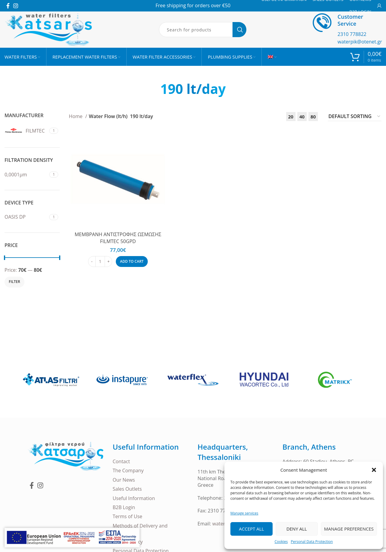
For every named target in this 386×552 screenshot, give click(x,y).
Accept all (251, 529)
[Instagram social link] (15, 5)
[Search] (202, 29)
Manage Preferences (349, 529)
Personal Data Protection (312, 541)
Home (76, 116)
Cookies (281, 541)
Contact (121, 461)
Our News (123, 480)
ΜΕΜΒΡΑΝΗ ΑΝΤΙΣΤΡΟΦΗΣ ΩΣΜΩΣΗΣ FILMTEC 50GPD (117, 237)
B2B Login (123, 507)
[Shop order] (354, 116)
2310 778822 (351, 34)
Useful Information (133, 498)
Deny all (296, 529)
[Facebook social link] (8, 5)
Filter (14, 281)
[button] (374, 470)
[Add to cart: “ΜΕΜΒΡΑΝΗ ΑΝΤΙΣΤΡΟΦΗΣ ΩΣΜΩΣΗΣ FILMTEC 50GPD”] (132, 261)
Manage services (244, 513)
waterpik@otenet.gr (359, 41)
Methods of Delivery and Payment (139, 529)
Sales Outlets (127, 489)
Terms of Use (127, 516)
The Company (128, 470)
